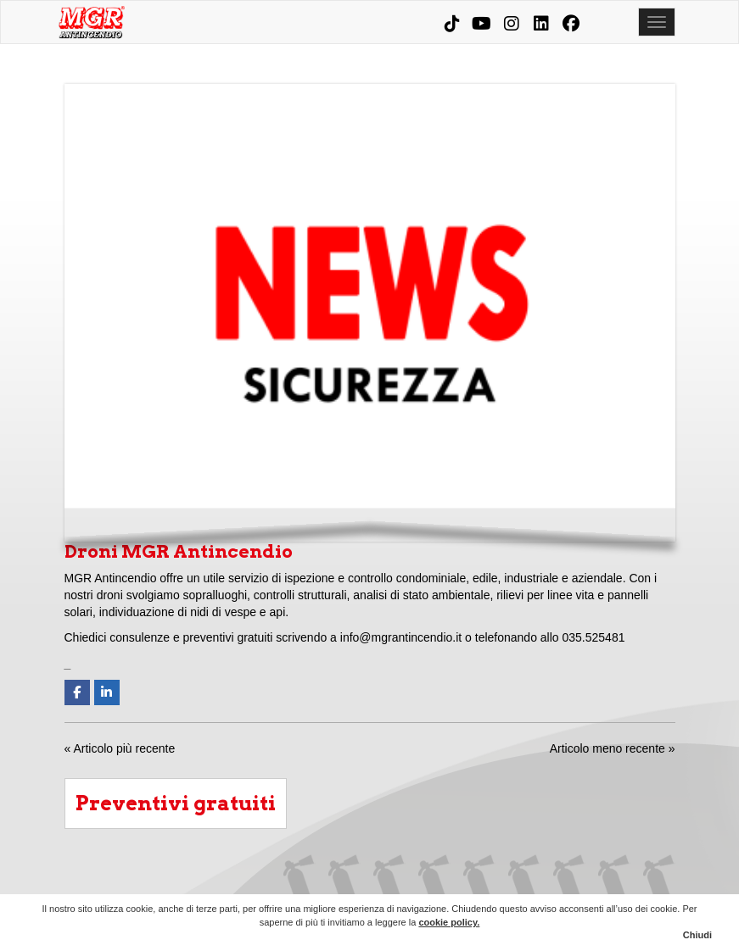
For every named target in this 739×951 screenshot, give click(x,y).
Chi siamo (344, 881)
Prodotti (479, 881)
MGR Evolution (569, 881)
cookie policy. (448, 922)
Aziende (389, 881)
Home (299, 881)
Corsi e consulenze (524, 881)
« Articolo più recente (120, 748)
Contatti (659, 881)
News (614, 881)
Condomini (434, 881)
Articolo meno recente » (612, 748)
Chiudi (697, 935)
